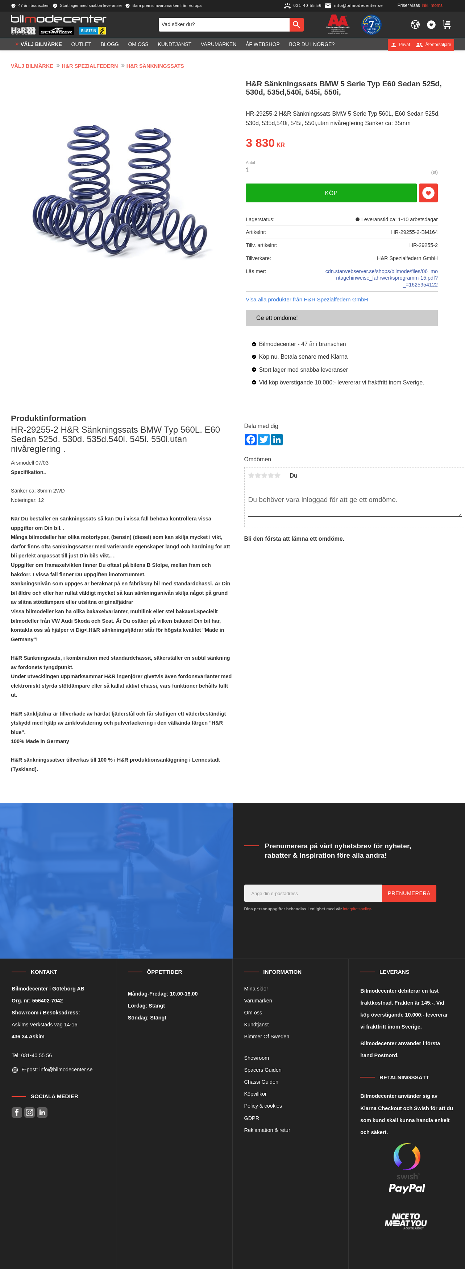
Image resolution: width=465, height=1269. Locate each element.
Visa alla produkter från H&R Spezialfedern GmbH (307, 299)
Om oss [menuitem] (138, 45)
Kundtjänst (256, 1024)
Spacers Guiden (263, 1070)
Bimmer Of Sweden (267, 1036)
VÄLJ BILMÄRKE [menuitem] (41, 45)
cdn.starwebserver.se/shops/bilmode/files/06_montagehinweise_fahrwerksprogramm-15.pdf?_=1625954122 (381, 278)
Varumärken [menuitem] (218, 45)
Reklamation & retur (267, 1130)
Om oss (253, 1012)
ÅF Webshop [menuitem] (263, 45)
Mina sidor (256, 989)
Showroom (256, 1058)
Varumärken (258, 1001)
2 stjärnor (258, 475)
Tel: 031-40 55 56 (32, 1055)
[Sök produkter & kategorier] (224, 24)
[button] (431, 25)
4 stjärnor (271, 475)
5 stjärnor (277, 475)
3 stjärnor (264, 475)
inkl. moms (432, 5)
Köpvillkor (255, 1094)
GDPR (252, 1118)
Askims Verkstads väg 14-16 (45, 1024)
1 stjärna (251, 475)
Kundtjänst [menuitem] (174, 45)
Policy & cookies (263, 1106)
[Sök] (297, 25)
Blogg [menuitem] (110, 45)
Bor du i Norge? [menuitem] (312, 45)
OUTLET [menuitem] (81, 45)
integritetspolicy (357, 909)
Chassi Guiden (261, 1082)
